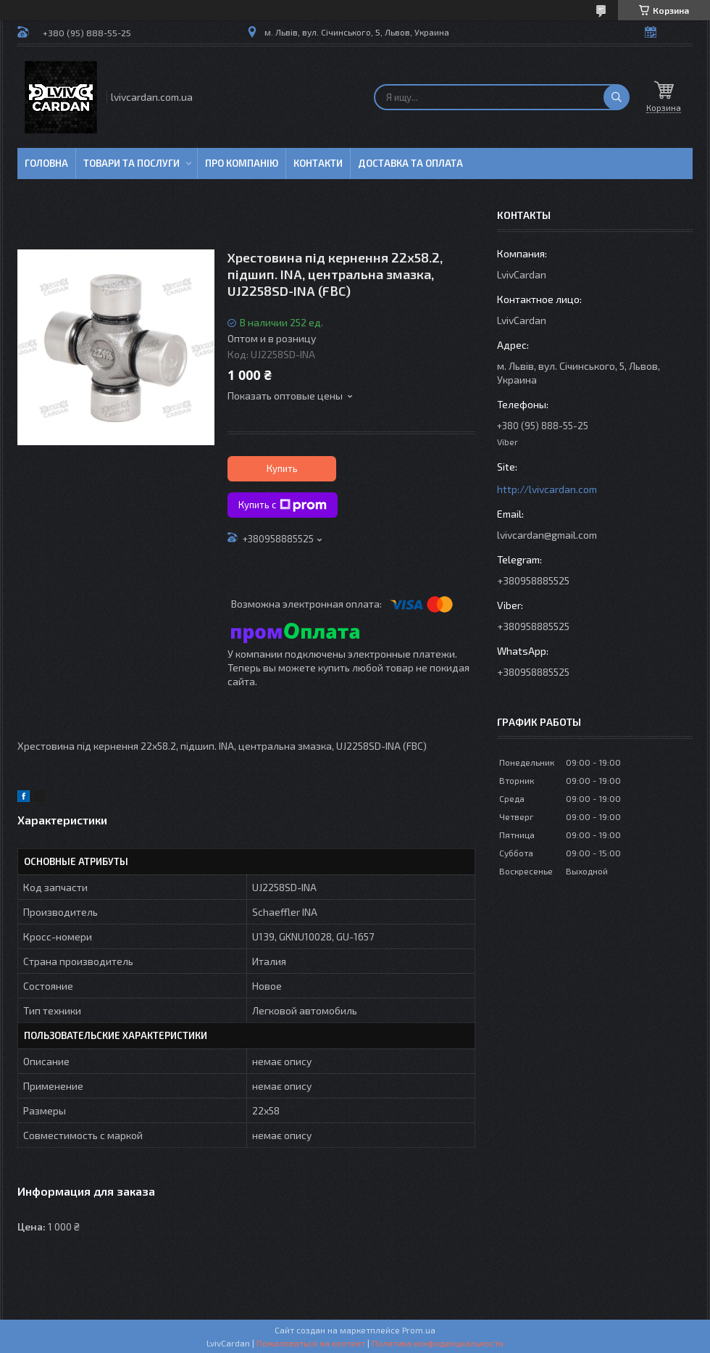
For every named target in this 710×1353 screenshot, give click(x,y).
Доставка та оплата (410, 163)
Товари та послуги (131, 163)
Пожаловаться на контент (310, 1343)
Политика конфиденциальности (438, 1343)
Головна (46, 163)
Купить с (282, 505)
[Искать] (617, 97)
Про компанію (241, 163)
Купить (282, 468)
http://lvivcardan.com (547, 489)
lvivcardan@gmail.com (547, 535)
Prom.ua (418, 1330)
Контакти (318, 163)
